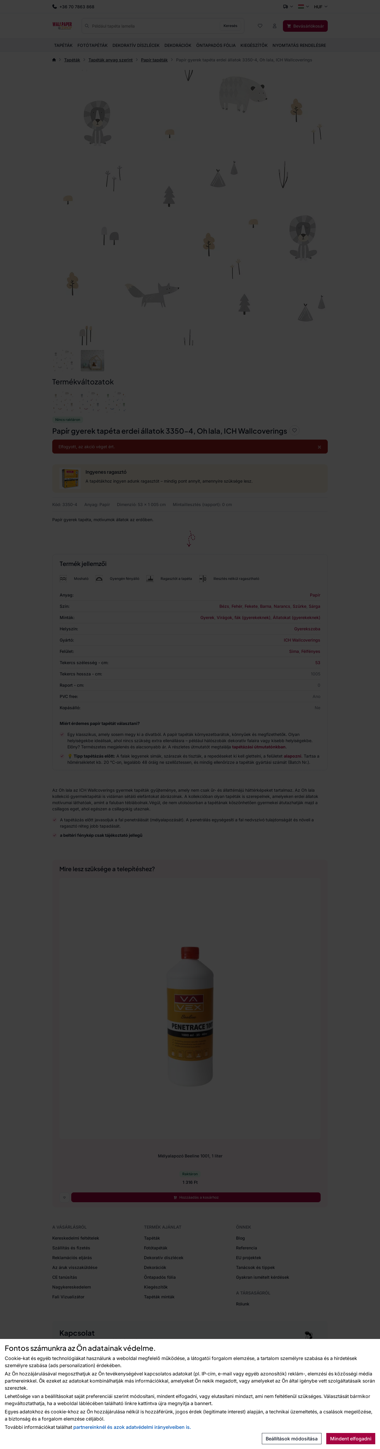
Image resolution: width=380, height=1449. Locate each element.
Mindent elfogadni (350, 1439)
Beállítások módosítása (292, 1439)
